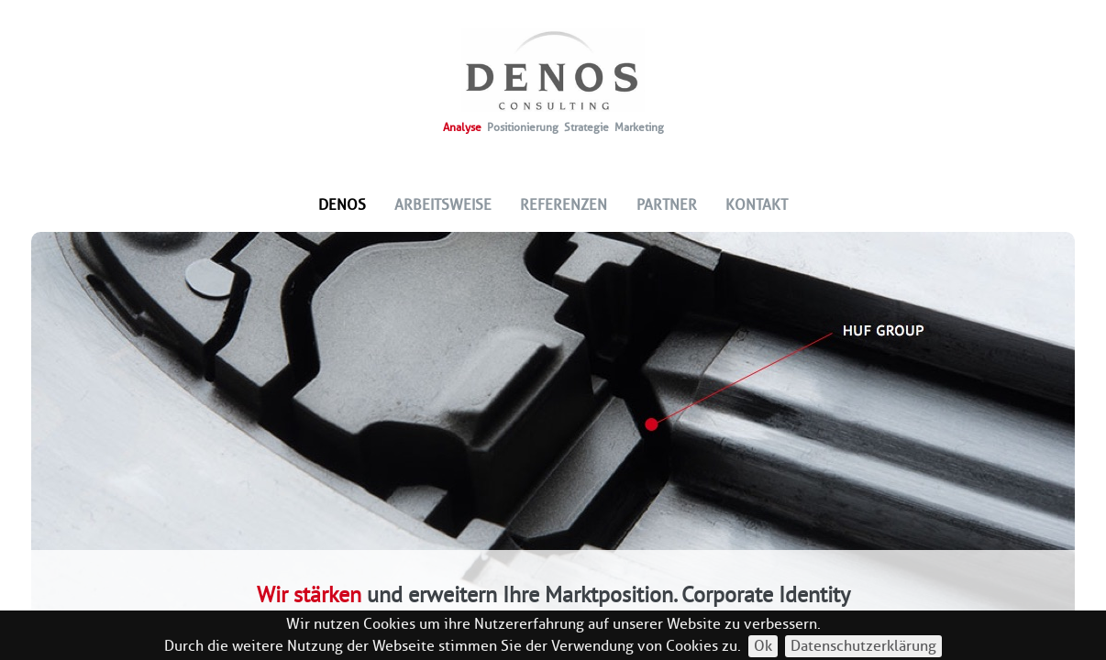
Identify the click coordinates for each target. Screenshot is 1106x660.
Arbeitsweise (443, 205)
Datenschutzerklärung (863, 645)
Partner (666, 205)
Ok (763, 645)
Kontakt (756, 205)
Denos (342, 205)
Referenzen (563, 205)
